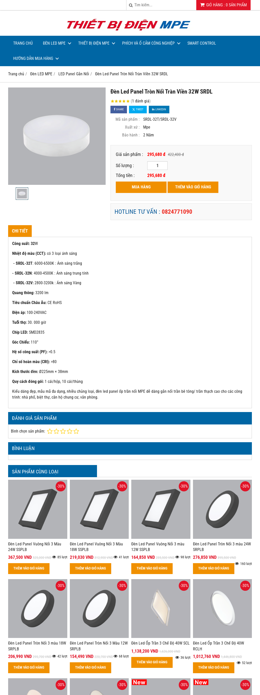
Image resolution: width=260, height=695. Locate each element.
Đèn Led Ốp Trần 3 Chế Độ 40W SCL (160, 643)
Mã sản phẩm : (128, 119)
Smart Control (201, 43)
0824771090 (177, 211)
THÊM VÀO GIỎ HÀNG (193, 187)
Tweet (137, 109)
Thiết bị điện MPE (93, 43)
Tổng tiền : (125, 175)
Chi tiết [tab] (20, 231)
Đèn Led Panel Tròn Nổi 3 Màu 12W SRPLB (99, 646)
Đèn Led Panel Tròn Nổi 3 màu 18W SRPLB (37, 646)
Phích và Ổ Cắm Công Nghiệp (148, 43)
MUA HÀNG (141, 187)
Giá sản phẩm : (129, 154)
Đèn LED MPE (54, 43)
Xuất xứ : (132, 127)
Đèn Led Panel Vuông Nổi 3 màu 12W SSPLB (157, 547)
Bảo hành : (131, 135)
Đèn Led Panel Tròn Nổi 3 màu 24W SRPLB (222, 547)
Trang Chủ (23, 43)
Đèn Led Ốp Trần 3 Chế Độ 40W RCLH (218, 646)
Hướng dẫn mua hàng (33, 58)
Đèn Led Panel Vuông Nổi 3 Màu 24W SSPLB (34, 547)
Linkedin (159, 109)
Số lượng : (125, 165)
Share (119, 109)
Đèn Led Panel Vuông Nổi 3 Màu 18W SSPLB (96, 547)
